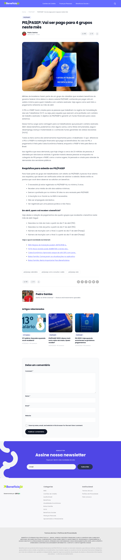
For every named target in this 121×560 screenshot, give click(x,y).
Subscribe (85, 467)
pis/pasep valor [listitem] (74, 272)
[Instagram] (78, 281)
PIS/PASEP (32, 12)
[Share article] (97, 33)
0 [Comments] (91, 34)
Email (27, 406)
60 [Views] (84, 34)
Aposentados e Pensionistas (53, 519)
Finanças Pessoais (65, 3)
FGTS (45, 509)
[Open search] (115, 3)
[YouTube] (89, 281)
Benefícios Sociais (82, 3)
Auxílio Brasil (47, 497)
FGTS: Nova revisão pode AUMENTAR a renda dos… (48, 249)
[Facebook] (82, 281)
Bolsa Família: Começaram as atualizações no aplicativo (51, 256)
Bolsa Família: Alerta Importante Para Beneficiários (48, 260)
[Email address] (51, 466)
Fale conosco (87, 497)
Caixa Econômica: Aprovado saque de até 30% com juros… (52, 252)
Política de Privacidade (90, 494)
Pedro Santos (44, 294)
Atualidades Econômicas (52, 503)
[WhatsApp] (97, 281)
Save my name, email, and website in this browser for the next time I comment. (56, 425)
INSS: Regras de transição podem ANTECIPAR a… (47, 245)
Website (28, 416)
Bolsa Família (48, 506)
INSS (44, 491)
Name (27, 396)
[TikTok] (86, 281)
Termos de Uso (50, 533)
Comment (29, 371)
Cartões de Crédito (49, 3)
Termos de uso (87, 491)
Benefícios (47, 500)
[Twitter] (93, 281)
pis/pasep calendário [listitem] (31, 272)
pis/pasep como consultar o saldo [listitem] (53, 272)
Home (24, 12)
